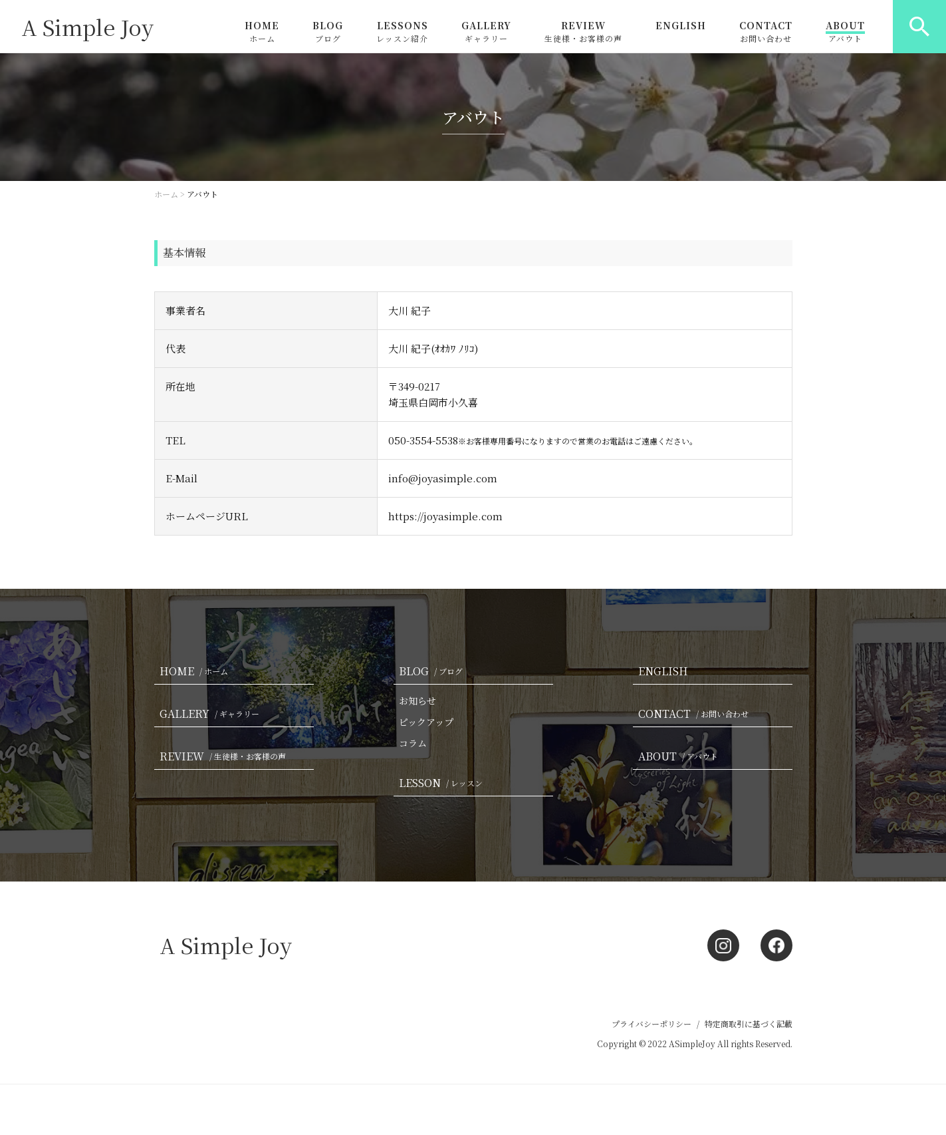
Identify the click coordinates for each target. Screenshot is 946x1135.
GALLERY (486, 31)
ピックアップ (426, 722)
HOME (262, 31)
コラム (413, 743)
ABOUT (845, 31)
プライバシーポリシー (651, 1023)
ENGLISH (680, 27)
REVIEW (583, 31)
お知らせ (417, 700)
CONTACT (765, 31)
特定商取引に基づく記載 (748, 1023)
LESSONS (402, 31)
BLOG (327, 31)
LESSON (443, 782)
